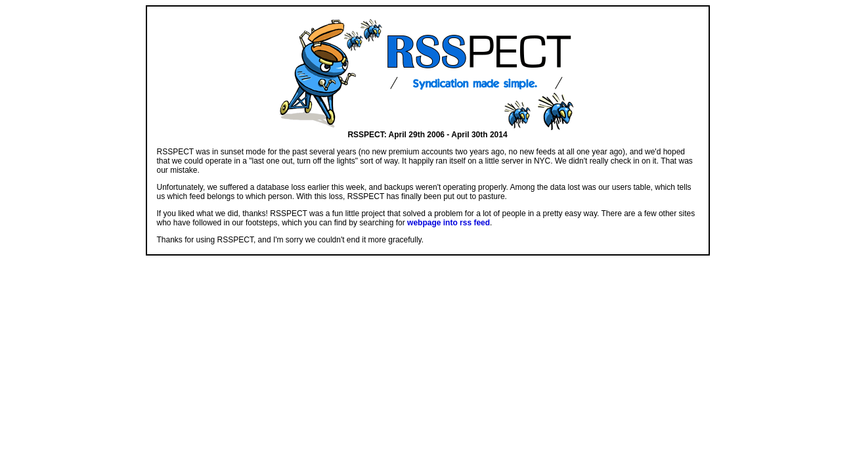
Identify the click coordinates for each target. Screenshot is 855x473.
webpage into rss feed (448, 222)
